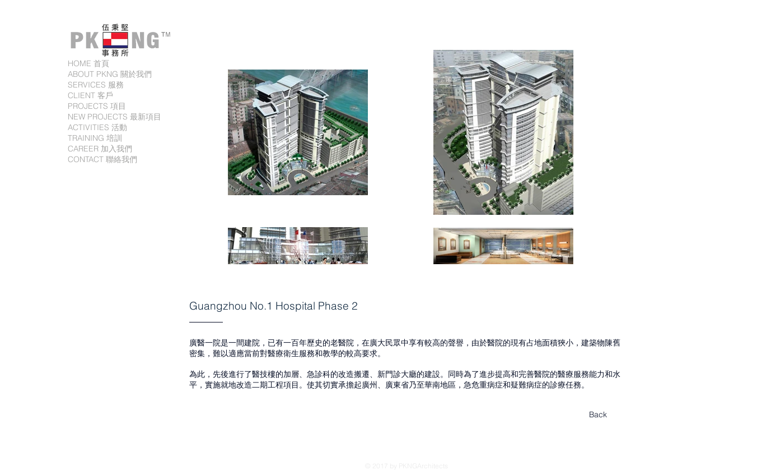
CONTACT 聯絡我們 (102, 159)
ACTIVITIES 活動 (97, 127)
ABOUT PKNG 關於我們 (110, 74)
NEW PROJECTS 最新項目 (114, 117)
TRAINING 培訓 (95, 138)
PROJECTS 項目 (97, 106)
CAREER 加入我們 (100, 149)
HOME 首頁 (88, 63)
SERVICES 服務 (96, 85)
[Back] (598, 415)
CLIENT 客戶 (90, 95)
